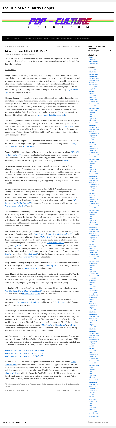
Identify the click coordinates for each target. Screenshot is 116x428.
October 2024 (93, 106)
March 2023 (92, 146)
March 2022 (92, 172)
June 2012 (92, 371)
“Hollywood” (32, 254)
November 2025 (94, 80)
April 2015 (92, 310)
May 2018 (92, 269)
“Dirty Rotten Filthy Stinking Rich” (60, 234)
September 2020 (94, 210)
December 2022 (93, 153)
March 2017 (92, 288)
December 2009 (93, 414)
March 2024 (92, 121)
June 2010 (92, 403)
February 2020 (93, 225)
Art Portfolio (15, 38)
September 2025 (94, 85)
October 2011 (93, 386)
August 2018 (93, 263)
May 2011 (92, 397)
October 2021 (93, 182)
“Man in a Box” (47, 325)
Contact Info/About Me (81, 38)
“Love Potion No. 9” (32, 268)
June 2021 (92, 191)
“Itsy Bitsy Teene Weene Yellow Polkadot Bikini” (23, 291)
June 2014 (92, 322)
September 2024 (94, 108)
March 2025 (92, 97)
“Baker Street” (61, 302)
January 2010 (93, 412)
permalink (8, 386)
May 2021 (92, 193)
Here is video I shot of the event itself (51, 115)
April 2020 (92, 220)
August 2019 (93, 237)
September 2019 (94, 235)
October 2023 (93, 131)
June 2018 (92, 267)
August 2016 (93, 297)
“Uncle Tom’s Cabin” (55, 243)
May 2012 (92, 373)
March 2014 (92, 329)
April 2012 (92, 376)
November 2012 (94, 361)
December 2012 (93, 359)
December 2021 (93, 178)
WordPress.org (93, 63)
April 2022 (92, 170)
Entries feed (92, 59)
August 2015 (93, 305)
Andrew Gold (67, 161)
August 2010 (93, 401)
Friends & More (66, 38)
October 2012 (93, 363)
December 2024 (93, 102)
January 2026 (93, 76)
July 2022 (92, 163)
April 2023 (92, 144)
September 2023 (94, 133)
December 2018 (93, 254)
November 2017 (94, 276)
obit (55, 384)
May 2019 (92, 244)
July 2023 (92, 138)
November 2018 (94, 257)
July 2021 (92, 189)
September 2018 (94, 261)
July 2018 (92, 265)
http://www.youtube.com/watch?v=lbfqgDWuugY (24, 356)
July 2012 (92, 369)
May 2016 (92, 301)
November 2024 (94, 104)
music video (50, 384)
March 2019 (92, 248)
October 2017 (93, 278)
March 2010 (92, 410)
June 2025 (92, 91)
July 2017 (92, 282)
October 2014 (93, 318)
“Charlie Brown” (29, 146)
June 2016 (92, 299)
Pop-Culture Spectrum (28, 54)
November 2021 (94, 180)
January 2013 (93, 356)
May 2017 (92, 284)
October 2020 (93, 208)
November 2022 (94, 155)
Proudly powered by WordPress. (99, 422)
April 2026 (92, 70)
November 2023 (94, 129)
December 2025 (93, 78)
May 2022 (92, 167)
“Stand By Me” (51, 265)
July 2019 (92, 240)
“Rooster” (73, 325)
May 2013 (92, 348)
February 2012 (93, 380)
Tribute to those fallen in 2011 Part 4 (68, 46)
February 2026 (93, 74)
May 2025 (92, 93)
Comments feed (93, 61)
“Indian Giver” (46, 237)
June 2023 (92, 140)
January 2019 (93, 252)
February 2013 (93, 354)
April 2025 (92, 95)
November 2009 (94, 416)
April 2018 (92, 271)
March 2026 (92, 72)
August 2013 (93, 342)
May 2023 (92, 142)
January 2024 (93, 125)
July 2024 (92, 112)
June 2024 (92, 114)
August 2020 (93, 212)
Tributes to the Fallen (27, 384)
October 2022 (93, 157)
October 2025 (93, 82)
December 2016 (93, 295)
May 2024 (92, 116)
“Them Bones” (60, 325)
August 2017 (93, 280)
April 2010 (92, 407)
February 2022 (93, 174)
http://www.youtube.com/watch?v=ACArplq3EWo (24, 353)
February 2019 (93, 250)
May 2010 (92, 405)
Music (43, 384)
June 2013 (92, 346)
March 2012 (92, 378)
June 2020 (92, 216)
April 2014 (92, 327)
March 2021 (92, 197)
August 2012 (93, 367)
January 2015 (93, 314)
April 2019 (92, 246)
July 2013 (92, 344)
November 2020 (94, 206)
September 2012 (94, 365)
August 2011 (93, 390)
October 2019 (93, 233)
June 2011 (92, 395)
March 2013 (92, 352)
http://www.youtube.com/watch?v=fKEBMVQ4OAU (25, 350)
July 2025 (92, 89)
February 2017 (93, 291)
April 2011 (92, 399)
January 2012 (93, 382)
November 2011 (94, 384)
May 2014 (92, 325)
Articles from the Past (51, 38)
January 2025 (93, 99)
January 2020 (93, 227)
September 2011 (94, 388)
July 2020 (92, 214)
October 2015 (93, 303)
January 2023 (93, 150)
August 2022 (93, 161)
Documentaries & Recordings (32, 38)
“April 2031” (18, 246)
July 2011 (92, 393)
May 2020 (92, 218)
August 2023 (93, 136)
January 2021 (93, 201)
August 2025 (93, 87)
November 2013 (94, 335)
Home (7, 38)
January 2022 (93, 176)
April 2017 (92, 286)
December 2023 (93, 127)
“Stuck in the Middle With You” (28, 302)
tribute (67, 384)
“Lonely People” (67, 126)
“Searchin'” (14, 146)
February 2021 (93, 199)
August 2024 (93, 110)
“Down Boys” (38, 234)
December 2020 (93, 204)
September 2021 (94, 184)
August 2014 (93, 320)
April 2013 (92, 350)
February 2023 (93, 148)
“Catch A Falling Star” (31, 294)
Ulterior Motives (11, 373)
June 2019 (92, 242)
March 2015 (92, 312)
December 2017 (93, 274)
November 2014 (94, 316)
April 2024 (92, 119)
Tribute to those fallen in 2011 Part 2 (17, 46)
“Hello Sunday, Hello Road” (16, 206)
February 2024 (93, 123)
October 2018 (93, 259)
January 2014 (93, 331)
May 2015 (92, 308)
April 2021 (92, 195)
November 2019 (94, 231)
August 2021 (93, 187)
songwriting (61, 384)
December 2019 (93, 229)
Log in (91, 57)
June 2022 (92, 165)
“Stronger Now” (29, 257)
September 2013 (94, 339)
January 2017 (93, 293)
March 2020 (92, 223)
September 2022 (94, 159)
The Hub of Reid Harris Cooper (28, 8)
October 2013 (93, 337)
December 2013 (93, 333)
